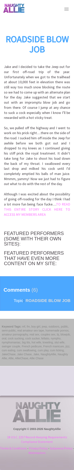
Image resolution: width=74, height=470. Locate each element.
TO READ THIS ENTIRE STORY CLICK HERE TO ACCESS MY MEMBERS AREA (37, 209)
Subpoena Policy (61, 448)
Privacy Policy (38, 448)
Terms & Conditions (13, 448)
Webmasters (37, 453)
